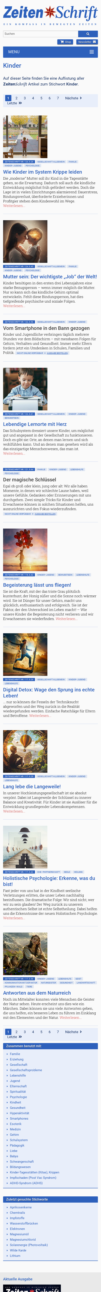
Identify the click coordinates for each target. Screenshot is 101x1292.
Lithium (15, 1256)
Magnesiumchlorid (23, 1240)
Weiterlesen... (14, 205)
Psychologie (33, 166)
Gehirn (14, 1135)
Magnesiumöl (19, 1234)
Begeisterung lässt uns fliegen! (37, 585)
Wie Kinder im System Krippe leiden (42, 172)
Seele (67, 872)
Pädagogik (17, 1145)
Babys (14, 1156)
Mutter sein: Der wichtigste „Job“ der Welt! (50, 277)
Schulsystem (19, 1140)
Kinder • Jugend (13, 166)
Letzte (14, 103)
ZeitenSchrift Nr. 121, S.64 (19, 469)
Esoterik (16, 1124)
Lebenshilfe (76, 469)
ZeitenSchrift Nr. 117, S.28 (19, 776)
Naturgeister (48, 983)
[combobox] (40, 34)
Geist (78, 979)
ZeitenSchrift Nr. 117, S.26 (19, 679)
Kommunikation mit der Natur (21, 983)
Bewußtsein (12, 418)
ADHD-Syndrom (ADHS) (26, 1183)
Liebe (13, 1151)
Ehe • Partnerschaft (48, 872)
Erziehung (16, 1059)
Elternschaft (18, 1086)
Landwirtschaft (86, 983)
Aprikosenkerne (21, 1207)
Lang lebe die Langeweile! (32, 787)
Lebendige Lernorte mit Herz (35, 424)
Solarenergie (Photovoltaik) (29, 1245)
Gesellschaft (18, 1065)
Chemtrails (17, 1213)
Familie (73, 162)
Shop (65, 41)
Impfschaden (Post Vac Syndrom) (33, 1178)
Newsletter (87, 41)
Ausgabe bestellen (57, 353)
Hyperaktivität (19, 1113)
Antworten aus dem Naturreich (37, 993)
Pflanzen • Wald (13, 987)
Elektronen (17, 1229)
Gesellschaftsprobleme (26, 1070)
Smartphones (19, 1118)
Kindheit (15, 1102)
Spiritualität (18, 1092)
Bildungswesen (20, 1167)
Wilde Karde (18, 1250)
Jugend (15, 1081)
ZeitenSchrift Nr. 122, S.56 (19, 322)
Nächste (73, 98)
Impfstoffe (17, 1218)
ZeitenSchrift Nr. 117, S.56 (19, 979)
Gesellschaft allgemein (51, 162)
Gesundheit (66, 983)
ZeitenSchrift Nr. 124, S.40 (19, 266)
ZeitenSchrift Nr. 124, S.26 (19, 162)
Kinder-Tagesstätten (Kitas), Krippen (34, 1172)
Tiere (29, 987)
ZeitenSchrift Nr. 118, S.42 (19, 575)
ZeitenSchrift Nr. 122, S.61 (19, 414)
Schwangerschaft (22, 1161)
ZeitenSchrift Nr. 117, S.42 (19, 872)
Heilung (78, 872)
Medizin (15, 1129)
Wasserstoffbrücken (24, 1223)
